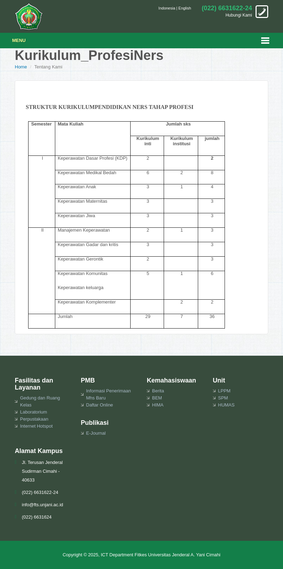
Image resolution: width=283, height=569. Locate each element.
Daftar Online (99, 405)
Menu (19, 40)
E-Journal (96, 433)
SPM (223, 397)
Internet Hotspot (36, 426)
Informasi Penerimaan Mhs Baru (108, 394)
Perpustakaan (34, 419)
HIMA (158, 405)
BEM (157, 397)
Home (21, 66)
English (184, 8)
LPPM (224, 390)
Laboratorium (33, 412)
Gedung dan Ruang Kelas (40, 401)
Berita (158, 390)
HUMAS (226, 405)
